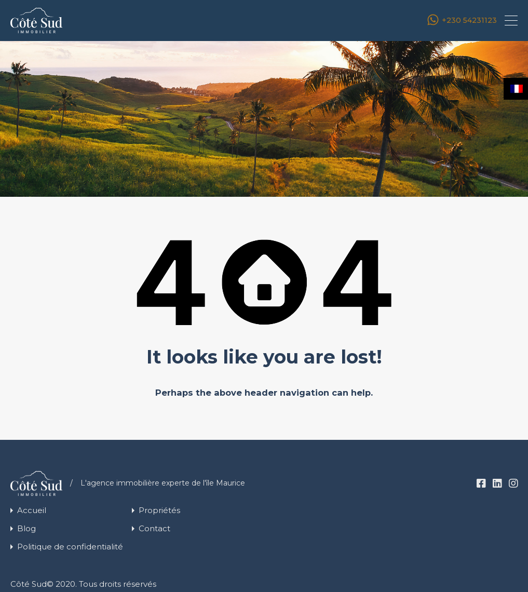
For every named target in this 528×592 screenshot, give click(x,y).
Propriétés (159, 510)
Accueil (31, 510)
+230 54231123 (469, 20)
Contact (154, 528)
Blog (26, 528)
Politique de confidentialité (70, 546)
